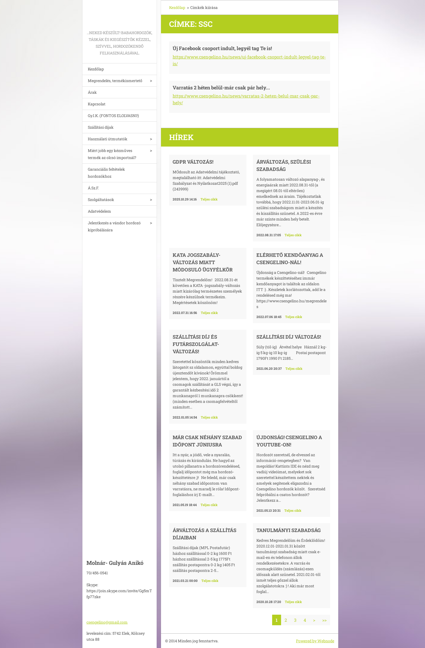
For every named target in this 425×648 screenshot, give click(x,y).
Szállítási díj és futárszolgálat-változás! (196, 344)
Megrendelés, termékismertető (115, 80)
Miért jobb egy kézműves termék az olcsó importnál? (112, 154)
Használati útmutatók (107, 138)
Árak (92, 92)
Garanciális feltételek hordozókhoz (106, 173)
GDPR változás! (193, 161)
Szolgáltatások (101, 199)
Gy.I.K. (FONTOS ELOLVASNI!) (113, 115)
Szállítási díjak (101, 127)
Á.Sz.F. (93, 187)
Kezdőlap (96, 69)
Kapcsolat (96, 103)
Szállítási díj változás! (288, 336)
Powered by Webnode (315, 640)
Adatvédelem (99, 211)
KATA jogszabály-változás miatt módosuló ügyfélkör (203, 262)
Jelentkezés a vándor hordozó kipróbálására (114, 226)
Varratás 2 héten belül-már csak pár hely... (221, 87)
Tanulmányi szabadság (288, 530)
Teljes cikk (209, 199)
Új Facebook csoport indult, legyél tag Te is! (222, 48)
